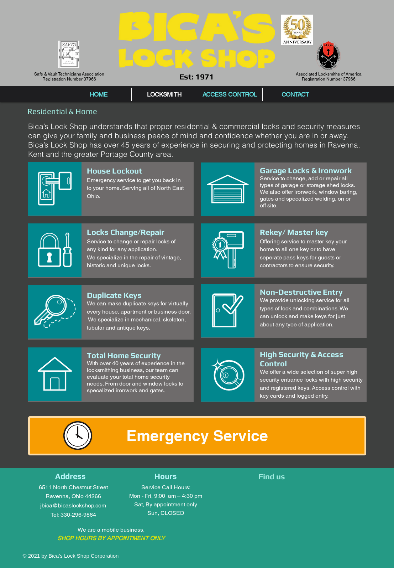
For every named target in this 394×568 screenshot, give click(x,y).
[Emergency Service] (197, 435)
